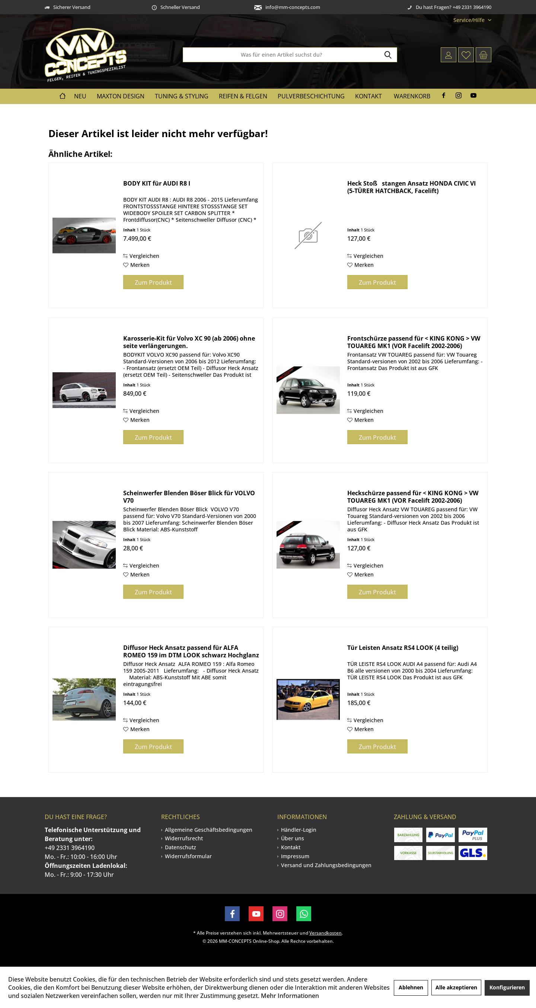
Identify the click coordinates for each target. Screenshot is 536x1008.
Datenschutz (180, 847)
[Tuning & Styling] (182, 96)
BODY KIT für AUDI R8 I (156, 183)
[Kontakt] (368, 96)
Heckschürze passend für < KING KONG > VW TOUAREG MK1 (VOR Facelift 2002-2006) (412, 496)
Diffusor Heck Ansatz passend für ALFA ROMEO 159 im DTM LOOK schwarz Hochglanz (191, 651)
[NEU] (80, 96)
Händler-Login (298, 829)
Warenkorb (412, 96)
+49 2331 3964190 (70, 848)
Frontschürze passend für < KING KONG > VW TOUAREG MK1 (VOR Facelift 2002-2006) (413, 342)
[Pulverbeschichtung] (311, 96)
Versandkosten (325, 933)
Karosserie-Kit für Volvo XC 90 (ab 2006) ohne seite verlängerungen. (189, 342)
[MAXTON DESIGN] (121, 96)
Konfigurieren (507, 987)
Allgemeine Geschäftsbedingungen (208, 829)
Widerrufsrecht (184, 838)
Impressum (295, 856)
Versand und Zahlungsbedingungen (326, 865)
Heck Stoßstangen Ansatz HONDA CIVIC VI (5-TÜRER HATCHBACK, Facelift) (411, 187)
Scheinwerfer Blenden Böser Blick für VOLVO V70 (189, 496)
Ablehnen (411, 987)
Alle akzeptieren (456, 987)
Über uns (292, 838)
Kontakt (290, 847)
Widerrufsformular (188, 856)
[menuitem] (469, 20)
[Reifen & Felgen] (243, 96)
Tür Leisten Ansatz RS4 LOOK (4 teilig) (402, 648)
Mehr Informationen (290, 996)
